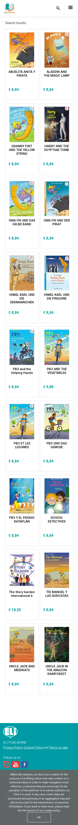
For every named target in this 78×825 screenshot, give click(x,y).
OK (39, 817)
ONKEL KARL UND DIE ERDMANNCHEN (22, 298)
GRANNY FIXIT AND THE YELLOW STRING (22, 150)
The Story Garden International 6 (22, 594)
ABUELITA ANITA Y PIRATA (22, 73)
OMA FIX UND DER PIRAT (57, 222)
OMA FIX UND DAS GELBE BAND (22, 222)
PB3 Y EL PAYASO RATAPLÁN (22, 519)
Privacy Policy (12, 747)
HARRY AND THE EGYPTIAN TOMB (56, 148)
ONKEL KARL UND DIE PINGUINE (56, 296)
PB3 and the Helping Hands (22, 371)
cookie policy (52, 810)
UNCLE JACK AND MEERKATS (22, 668)
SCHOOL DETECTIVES (57, 519)
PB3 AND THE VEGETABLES (57, 371)
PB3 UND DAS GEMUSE (57, 445)
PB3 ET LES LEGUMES (22, 445)
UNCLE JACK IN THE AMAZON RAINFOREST (57, 670)
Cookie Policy (33, 747)
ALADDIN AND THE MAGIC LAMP (57, 73)
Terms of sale (58, 747)
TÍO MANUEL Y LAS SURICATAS (56, 594)
